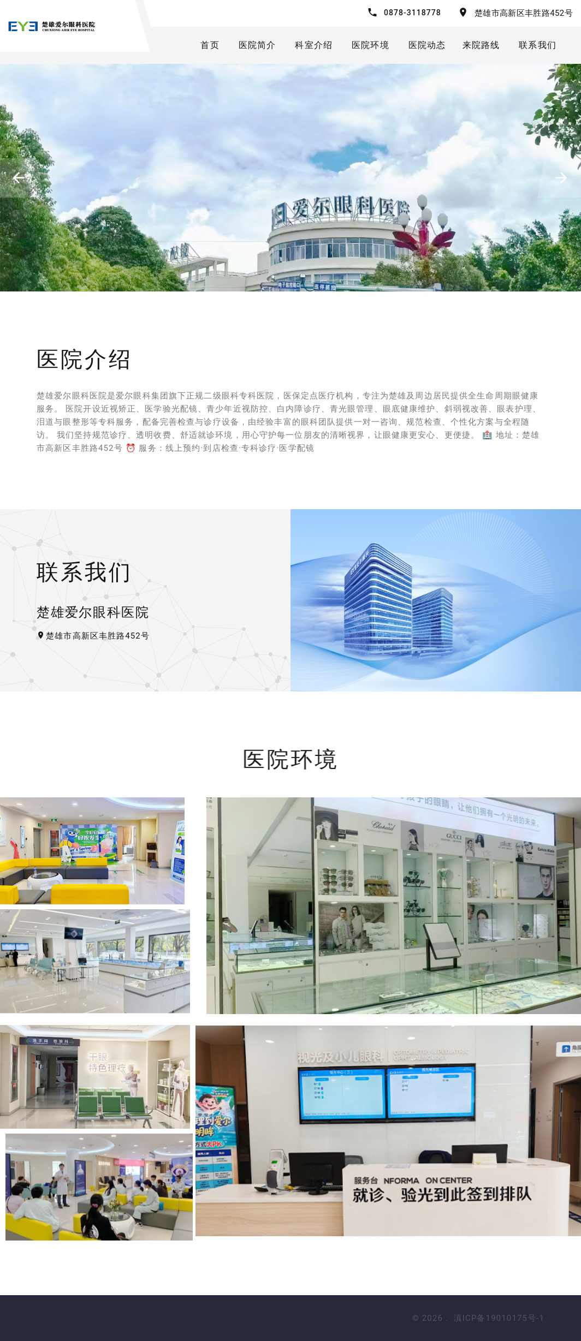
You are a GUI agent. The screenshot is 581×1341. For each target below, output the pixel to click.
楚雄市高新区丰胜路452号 (524, 13)
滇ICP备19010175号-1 (499, 1318)
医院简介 (257, 45)
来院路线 (481, 45)
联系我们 (537, 45)
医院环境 (370, 45)
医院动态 (427, 45)
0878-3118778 (412, 12)
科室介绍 (314, 45)
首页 (209, 45)
